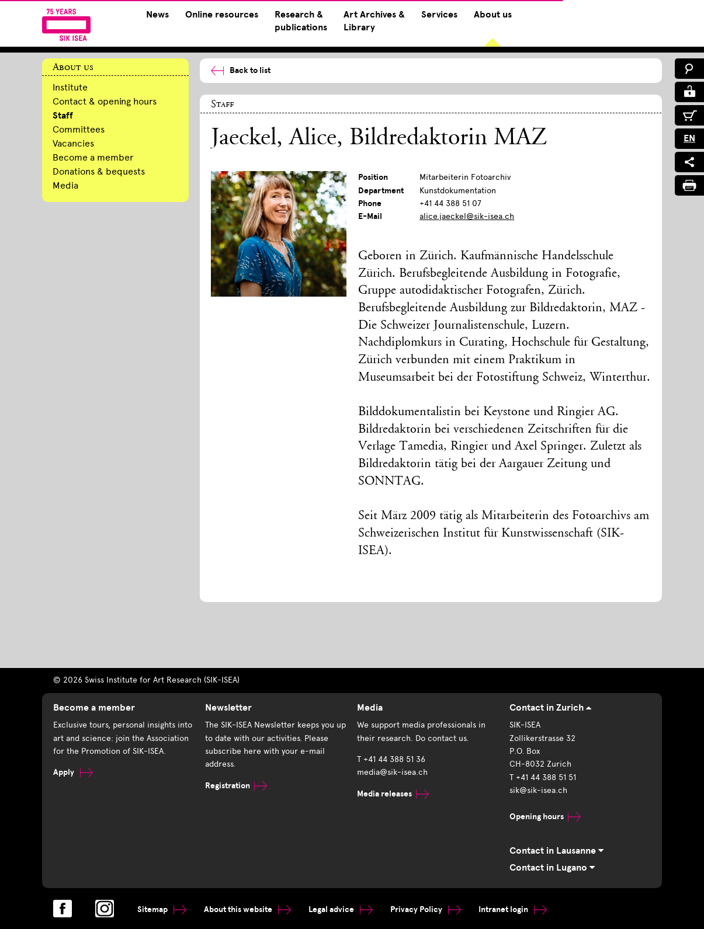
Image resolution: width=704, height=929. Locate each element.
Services (439, 14)
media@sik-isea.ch (392, 772)
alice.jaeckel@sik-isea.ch (466, 216)
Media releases (393, 794)
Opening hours (545, 817)
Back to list (240, 70)
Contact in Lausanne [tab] (556, 851)
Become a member (93, 157)
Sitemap (161, 909)
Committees (79, 129)
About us (493, 14)
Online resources (221, 14)
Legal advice (340, 909)
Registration (236, 786)
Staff (63, 115)
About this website (247, 909)
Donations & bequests (99, 171)
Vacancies (73, 143)
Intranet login (512, 909)
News (157, 14)
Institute (70, 87)
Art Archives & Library (374, 21)
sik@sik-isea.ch (538, 790)
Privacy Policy (425, 909)
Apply (73, 772)
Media (65, 185)
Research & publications (301, 21)
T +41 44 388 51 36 (391, 759)
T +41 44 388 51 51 (542, 777)
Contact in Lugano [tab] (552, 868)
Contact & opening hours (105, 101)
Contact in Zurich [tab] (550, 708)
